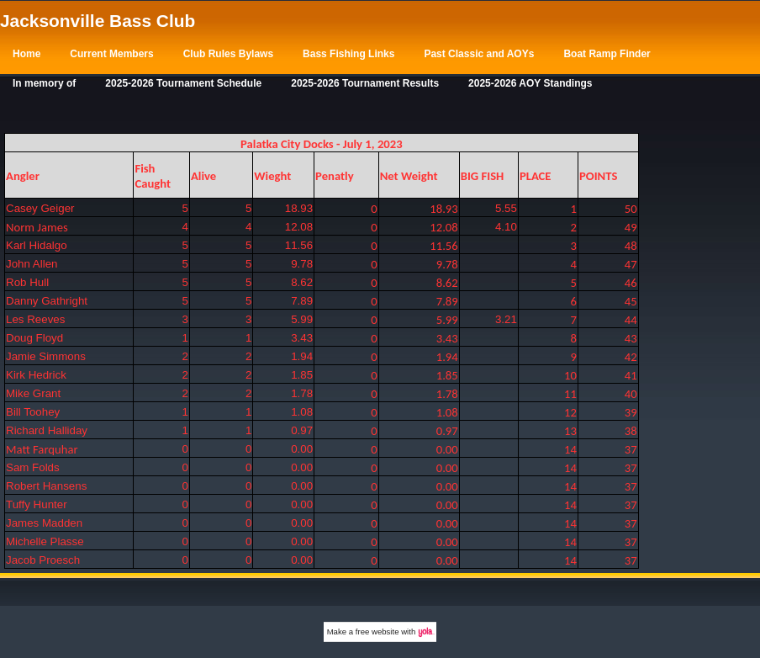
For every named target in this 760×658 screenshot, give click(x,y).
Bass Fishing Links (348, 54)
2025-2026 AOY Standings (530, 83)
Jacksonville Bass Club (97, 20)
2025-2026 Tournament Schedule (183, 83)
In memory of (44, 83)
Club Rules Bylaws (228, 54)
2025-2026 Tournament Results (365, 83)
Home (26, 54)
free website (377, 631)
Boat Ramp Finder (606, 54)
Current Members (111, 54)
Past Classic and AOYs (479, 54)
